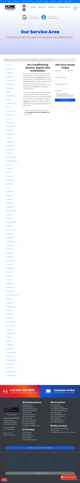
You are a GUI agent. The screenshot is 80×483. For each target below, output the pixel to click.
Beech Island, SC (11, 157)
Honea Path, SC (11, 230)
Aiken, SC (9, 218)
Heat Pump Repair (27, 407)
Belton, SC (9, 215)
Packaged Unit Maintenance (31, 426)
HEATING (34, 7)
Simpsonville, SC (11, 222)
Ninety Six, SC (10, 192)
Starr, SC (8, 100)
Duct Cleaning (55, 430)
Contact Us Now (65, 100)
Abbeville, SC (10, 123)
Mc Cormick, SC (11, 326)
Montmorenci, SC (11, 241)
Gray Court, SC (10, 111)
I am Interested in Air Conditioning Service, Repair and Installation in (65, 95)
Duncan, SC (9, 272)
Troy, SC (8, 138)
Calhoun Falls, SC (11, 375)
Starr (48, 457)
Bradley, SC (9, 195)
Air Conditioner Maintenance (59, 409)
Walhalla (31, 462)
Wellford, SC (10, 226)
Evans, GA (9, 73)
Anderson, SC (10, 237)
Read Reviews (34, 18)
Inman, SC (9, 264)
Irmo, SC (8, 107)
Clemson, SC (10, 234)
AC (27, 7)
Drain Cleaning (26, 432)
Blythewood (66, 467)
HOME (9, 1)
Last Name (69, 71)
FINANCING (16, 1)
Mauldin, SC (9, 349)
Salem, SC (9, 119)
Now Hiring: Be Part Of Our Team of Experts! (40, 448)
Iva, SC (8, 165)
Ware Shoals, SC (11, 96)
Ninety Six (13, 462)
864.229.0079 (68, 1)
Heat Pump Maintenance (30, 409)
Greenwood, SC (11, 306)
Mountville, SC (10, 291)
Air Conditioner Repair (57, 407)
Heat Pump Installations (29, 411)
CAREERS (60, 1)
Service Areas (75, 8)
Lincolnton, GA (10, 80)
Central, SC (9, 169)
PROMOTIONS (38, 1)
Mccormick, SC (10, 260)
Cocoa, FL (9, 65)
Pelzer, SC (9, 310)
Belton (49, 462)
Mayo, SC (9, 172)
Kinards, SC (9, 130)
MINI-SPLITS (42, 7)
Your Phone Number (61, 84)
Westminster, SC (11, 126)
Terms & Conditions (9, 435)
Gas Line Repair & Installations (60, 428)
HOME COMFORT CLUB (27, 1)
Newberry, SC (10, 88)
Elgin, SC (8, 92)
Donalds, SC (10, 318)
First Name (58, 71)
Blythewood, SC (11, 372)
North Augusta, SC (11, 161)
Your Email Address (61, 77)
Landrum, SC (18, 60)
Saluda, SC (9, 253)
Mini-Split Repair (27, 418)
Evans (31, 467)
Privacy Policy (8, 433)
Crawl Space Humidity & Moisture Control (63, 432)
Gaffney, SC (10, 153)
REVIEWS (46, 1)
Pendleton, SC (10, 146)
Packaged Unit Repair (28, 424)
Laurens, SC (9, 368)
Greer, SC (9, 280)
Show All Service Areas (40, 473)
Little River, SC (10, 249)
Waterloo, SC (10, 287)
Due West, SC (10, 149)
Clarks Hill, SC (10, 345)
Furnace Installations (28, 416)
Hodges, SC (9, 337)
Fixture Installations (28, 436)
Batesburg (66, 462)
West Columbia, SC (12, 295)
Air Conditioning (55, 405)
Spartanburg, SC (11, 211)
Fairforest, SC (10, 115)
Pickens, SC (9, 283)
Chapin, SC (9, 203)
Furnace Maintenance (29, 414)
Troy (66, 457)
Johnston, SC (10, 364)
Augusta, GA (10, 77)
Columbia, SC (10, 356)
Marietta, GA (10, 69)
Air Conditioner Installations (59, 411)
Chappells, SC (10, 142)
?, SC (7, 188)
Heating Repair (26, 405)
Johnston (49, 467)
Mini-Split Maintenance (29, 420)
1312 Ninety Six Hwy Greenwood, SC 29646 (10, 421)
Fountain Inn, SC (11, 352)
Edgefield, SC (10, 268)
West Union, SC (10, 103)
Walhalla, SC (10, 207)
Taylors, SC (9, 329)
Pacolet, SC (9, 176)
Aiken (13, 457)
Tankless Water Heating (29, 440)
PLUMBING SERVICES (65, 7)
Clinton (31, 457)
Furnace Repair (26, 412)
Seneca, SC (9, 184)
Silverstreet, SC (10, 84)
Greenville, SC (10, 180)
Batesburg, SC (10, 134)
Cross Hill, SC (10, 245)
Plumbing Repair (27, 434)
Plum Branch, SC (11, 322)
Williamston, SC (10, 333)
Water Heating (26, 438)
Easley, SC (9, 299)
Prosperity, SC (10, 303)
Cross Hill (13, 467)
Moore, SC (9, 276)
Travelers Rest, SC (11, 360)
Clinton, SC (9, 341)
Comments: (58, 91)
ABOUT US (53, 1)
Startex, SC (9, 199)
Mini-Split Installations (28, 422)
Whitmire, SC (10, 257)
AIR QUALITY (52, 7)
